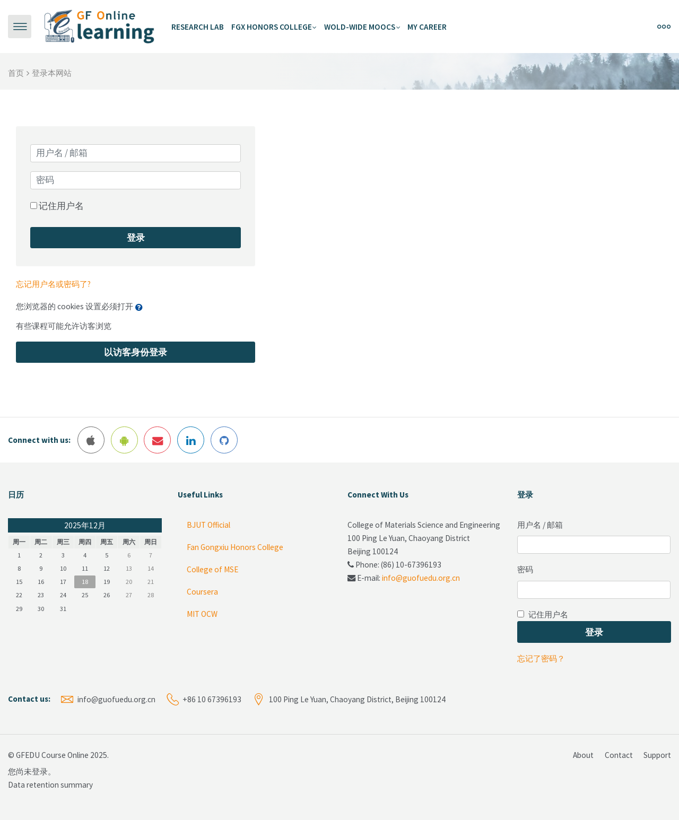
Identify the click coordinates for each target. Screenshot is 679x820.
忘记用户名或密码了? (53, 284)
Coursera (201, 592)
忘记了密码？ (541, 658)
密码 (525, 569)
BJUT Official (207, 525)
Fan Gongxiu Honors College (234, 547)
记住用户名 (61, 206)
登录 (136, 237)
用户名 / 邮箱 (540, 525)
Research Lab (197, 27)
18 (85, 582)
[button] (141, 307)
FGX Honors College (271, 27)
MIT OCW (201, 614)
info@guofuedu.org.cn (421, 578)
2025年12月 (85, 525)
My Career (427, 27)
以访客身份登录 (135, 352)
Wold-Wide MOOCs (359, 27)
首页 (16, 73)
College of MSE (211, 569)
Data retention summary (50, 785)
